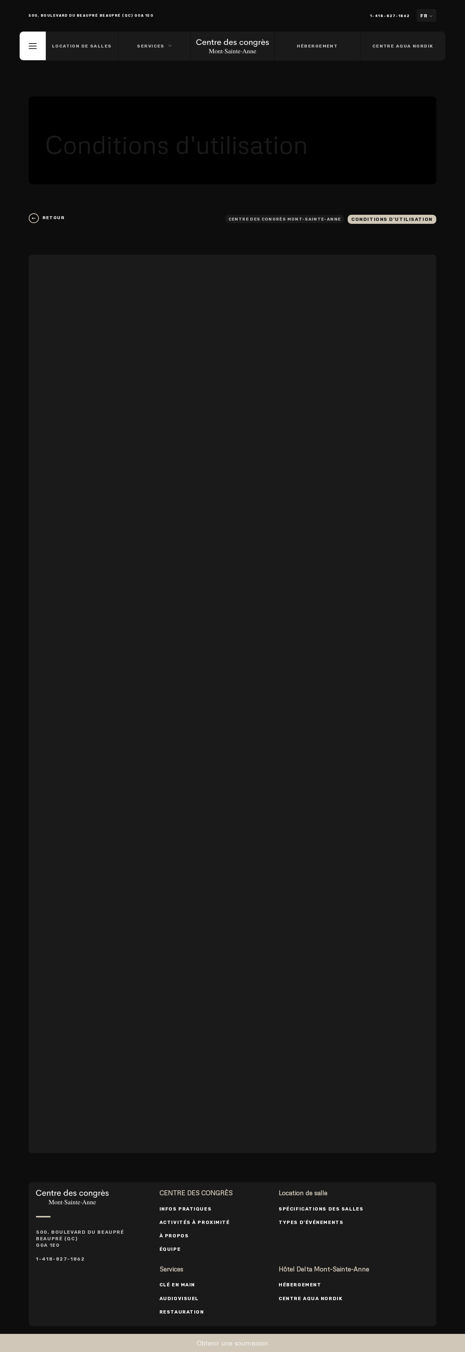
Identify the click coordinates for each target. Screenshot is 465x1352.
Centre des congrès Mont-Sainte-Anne (278, 218)
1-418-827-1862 (390, 16)
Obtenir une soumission (232, 1343)
